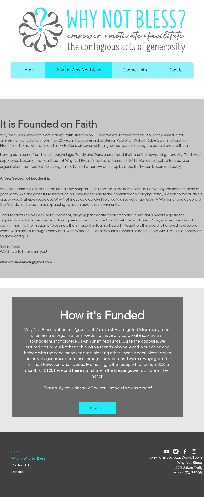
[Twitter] (176, 451)
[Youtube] (166, 451)
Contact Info (21, 465)
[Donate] (97, 408)
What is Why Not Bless (26, 458)
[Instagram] (194, 451)
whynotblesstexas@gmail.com (26, 262)
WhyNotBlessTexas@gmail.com (176, 457)
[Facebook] (185, 451)
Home (15, 452)
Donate (17, 471)
